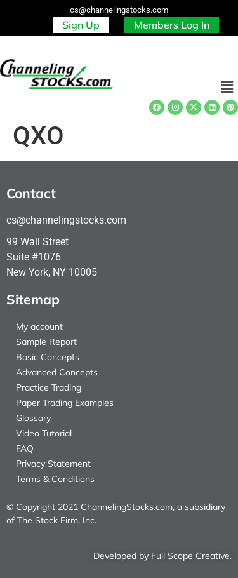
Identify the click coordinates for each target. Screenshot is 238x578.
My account (39, 326)
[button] (227, 88)
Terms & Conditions (55, 479)
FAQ (25, 448)
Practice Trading (48, 387)
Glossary (33, 418)
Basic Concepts (47, 357)
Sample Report (46, 341)
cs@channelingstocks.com (119, 10)
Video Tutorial (44, 433)
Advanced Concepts (57, 372)
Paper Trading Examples (65, 402)
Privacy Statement (53, 463)
